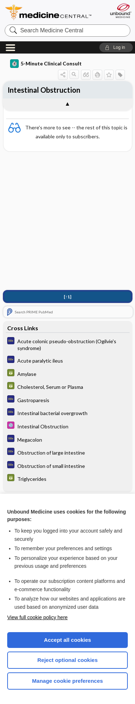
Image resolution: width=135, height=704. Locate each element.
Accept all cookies (67, 640)
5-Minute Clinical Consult (46, 63)
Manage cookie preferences (67, 681)
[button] (116, 47)
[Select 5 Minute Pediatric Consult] (67, 426)
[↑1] (67, 296)
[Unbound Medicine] (120, 11)
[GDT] (67, 373)
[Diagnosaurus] (67, 344)
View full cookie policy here (37, 617)
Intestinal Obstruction (44, 90)
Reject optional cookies (67, 660)
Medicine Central (49, 12)
